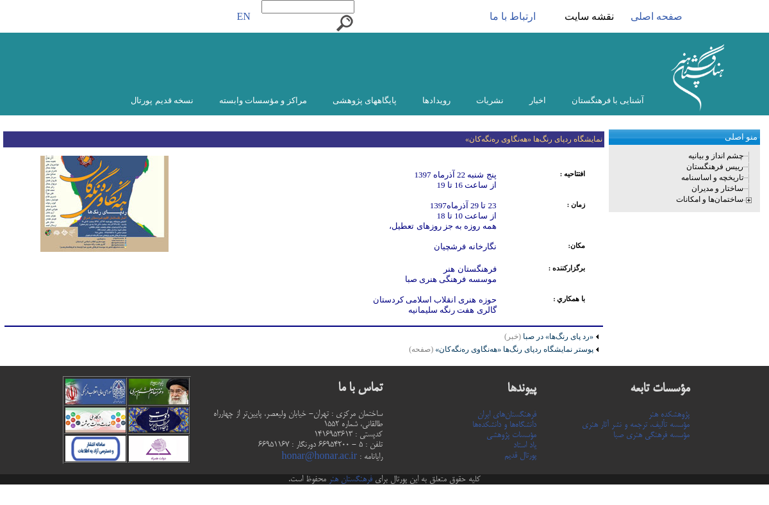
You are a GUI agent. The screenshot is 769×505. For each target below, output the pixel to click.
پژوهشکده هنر (669, 415)
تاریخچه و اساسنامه (712, 177)
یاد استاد (524, 445)
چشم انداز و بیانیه (715, 155)
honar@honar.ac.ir (319, 457)
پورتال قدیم (520, 456)
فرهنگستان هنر (349, 479)
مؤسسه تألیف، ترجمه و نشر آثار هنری (636, 425)
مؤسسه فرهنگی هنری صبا (651, 435)
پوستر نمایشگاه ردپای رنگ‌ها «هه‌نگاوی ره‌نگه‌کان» (501, 349)
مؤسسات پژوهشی (511, 435)
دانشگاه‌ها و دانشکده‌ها (504, 425)
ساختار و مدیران (717, 188)
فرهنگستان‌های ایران (506, 415)
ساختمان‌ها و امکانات (709, 199)
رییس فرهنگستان (714, 166)
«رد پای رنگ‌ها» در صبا (557, 336)
